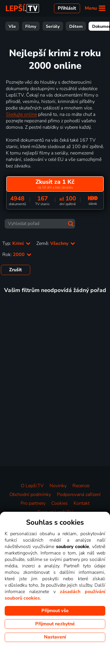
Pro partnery (33, 503)
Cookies (59, 503)
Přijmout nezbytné (55, 624)
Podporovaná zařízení (79, 494)
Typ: (16, 243)
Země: (55, 243)
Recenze (80, 486)
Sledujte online (21, 114)
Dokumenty (55, 26)
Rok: (16, 254)
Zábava (83, 26)
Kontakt (81, 503)
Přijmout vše (55, 610)
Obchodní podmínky (30, 494)
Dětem (28, 26)
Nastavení (55, 637)
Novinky (58, 486)
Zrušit (15, 270)
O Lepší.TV (32, 486)
